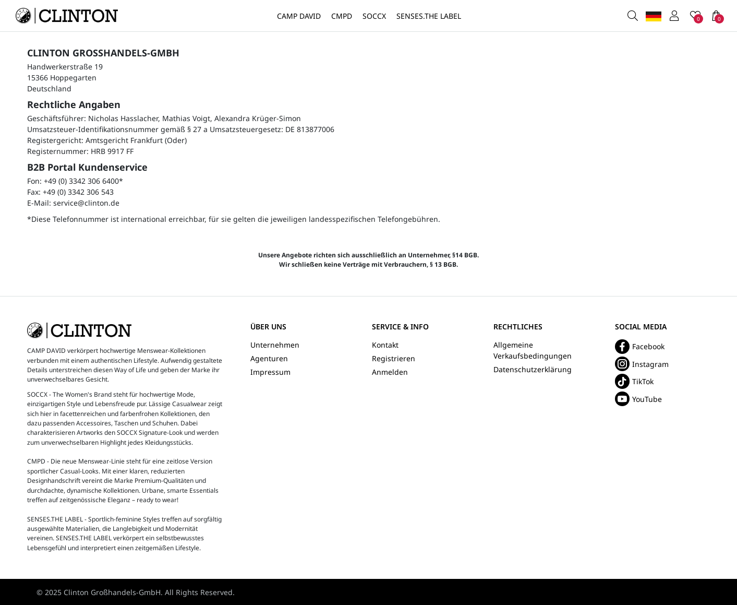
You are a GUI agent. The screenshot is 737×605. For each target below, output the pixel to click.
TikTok (634, 381)
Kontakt (385, 345)
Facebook (639, 346)
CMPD (341, 16)
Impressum (270, 372)
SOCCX (374, 16)
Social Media (641, 327)
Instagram (642, 364)
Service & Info (400, 327)
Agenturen (269, 358)
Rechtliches (517, 327)
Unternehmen (274, 345)
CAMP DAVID (299, 16)
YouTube (638, 399)
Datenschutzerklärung (532, 369)
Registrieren (393, 358)
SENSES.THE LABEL (428, 16)
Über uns (268, 327)
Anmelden (390, 372)
